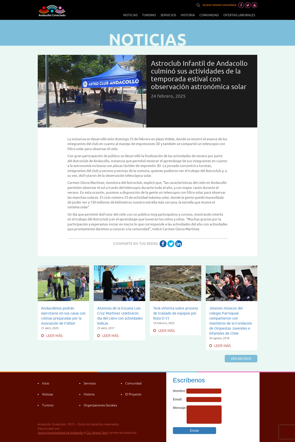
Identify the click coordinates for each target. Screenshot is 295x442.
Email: (177, 399)
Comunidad (209, 15)
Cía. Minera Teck (96, 432)
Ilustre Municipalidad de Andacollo (60, 432)
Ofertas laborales (239, 15)
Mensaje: (180, 408)
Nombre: (179, 391)
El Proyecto (133, 394)
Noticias (130, 15)
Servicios (168, 15)
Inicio (45, 383)
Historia (188, 15)
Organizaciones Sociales (100, 405)
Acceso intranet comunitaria (219, 5)
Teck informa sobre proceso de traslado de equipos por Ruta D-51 (175, 313)
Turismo (149, 15)
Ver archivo (241, 358)
